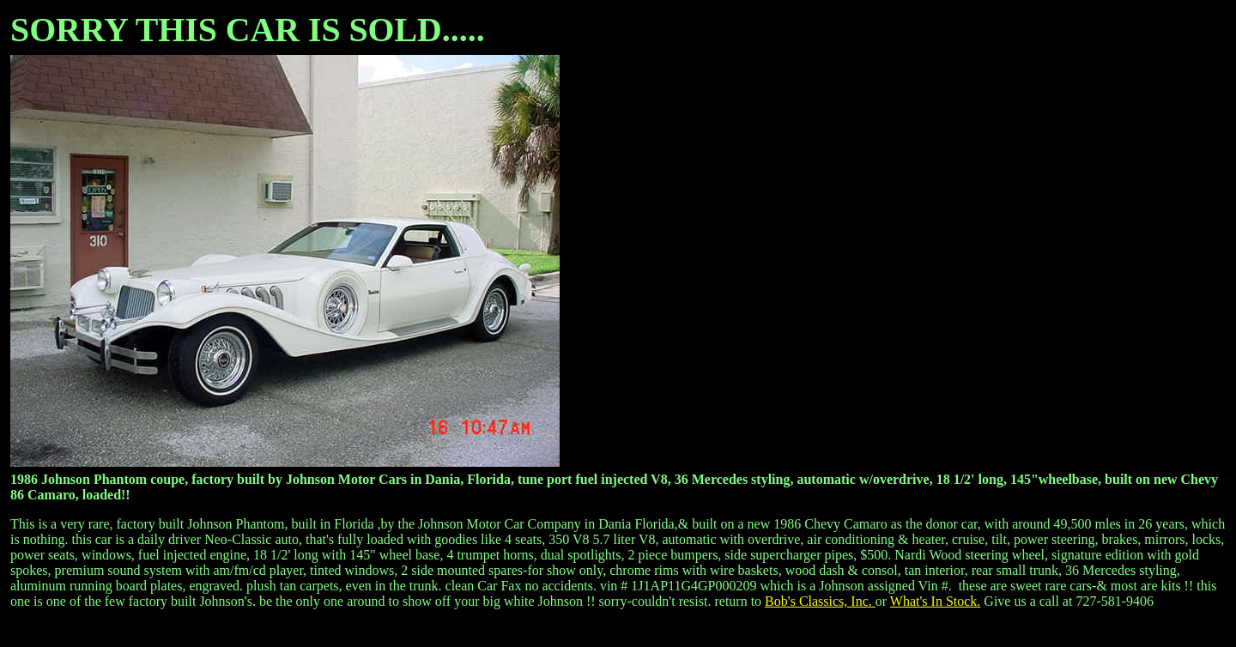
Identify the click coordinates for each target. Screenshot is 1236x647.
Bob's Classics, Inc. (820, 601)
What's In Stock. (935, 601)
